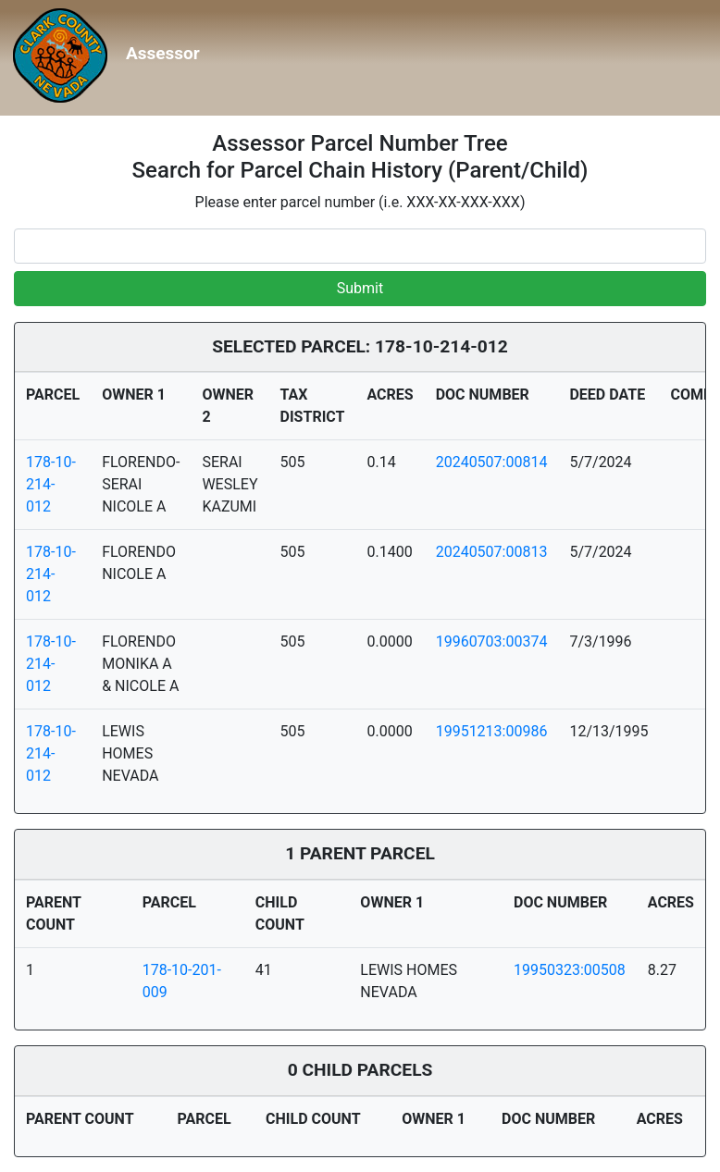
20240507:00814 (492, 462)
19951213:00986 (492, 731)
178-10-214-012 (51, 484)
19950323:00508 (570, 970)
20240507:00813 (492, 552)
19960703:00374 (492, 641)
